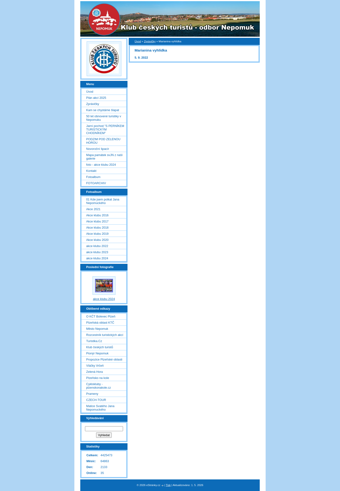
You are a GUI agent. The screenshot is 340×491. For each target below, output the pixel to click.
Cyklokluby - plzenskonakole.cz (98, 385)
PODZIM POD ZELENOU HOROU (103, 140)
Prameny (92, 393)
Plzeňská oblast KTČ (100, 322)
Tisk (168, 485)
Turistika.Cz (94, 341)
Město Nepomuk (97, 328)
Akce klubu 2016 (97, 215)
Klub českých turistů (99, 347)
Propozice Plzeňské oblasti (104, 359)
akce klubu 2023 (97, 252)
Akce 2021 (93, 209)
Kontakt (91, 171)
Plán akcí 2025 (96, 98)
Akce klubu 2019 (97, 233)
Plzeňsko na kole (97, 378)
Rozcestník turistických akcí (104, 335)
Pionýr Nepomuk (97, 353)
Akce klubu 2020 (97, 240)
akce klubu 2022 (97, 246)
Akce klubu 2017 (97, 221)
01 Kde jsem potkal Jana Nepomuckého (102, 201)
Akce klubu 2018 (97, 227)
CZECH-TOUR (96, 400)
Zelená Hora (94, 372)
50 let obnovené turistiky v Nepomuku (103, 118)
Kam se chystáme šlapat (102, 110)
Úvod (138, 41)
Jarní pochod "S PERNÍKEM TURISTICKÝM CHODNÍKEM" (105, 129)
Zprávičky (150, 41)
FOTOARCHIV (96, 183)
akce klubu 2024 (97, 258)
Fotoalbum (93, 177)
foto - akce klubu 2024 (101, 164)
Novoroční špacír (97, 149)
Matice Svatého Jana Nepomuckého (100, 407)
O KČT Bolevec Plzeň (100, 316)
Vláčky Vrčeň (95, 365)
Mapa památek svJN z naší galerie (104, 156)
